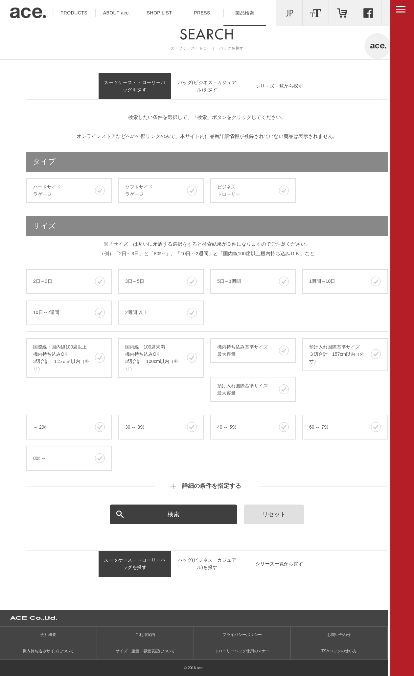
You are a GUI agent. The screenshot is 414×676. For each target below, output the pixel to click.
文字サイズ (316, 13)
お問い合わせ (339, 634)
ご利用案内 (145, 634)
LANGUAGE (289, 13)
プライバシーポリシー (242, 634)
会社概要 (48, 634)
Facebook (368, 13)
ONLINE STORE (342, 13)
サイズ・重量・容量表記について (145, 651)
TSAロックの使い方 (338, 651)
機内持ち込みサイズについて (48, 651)
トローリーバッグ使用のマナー (242, 651)
